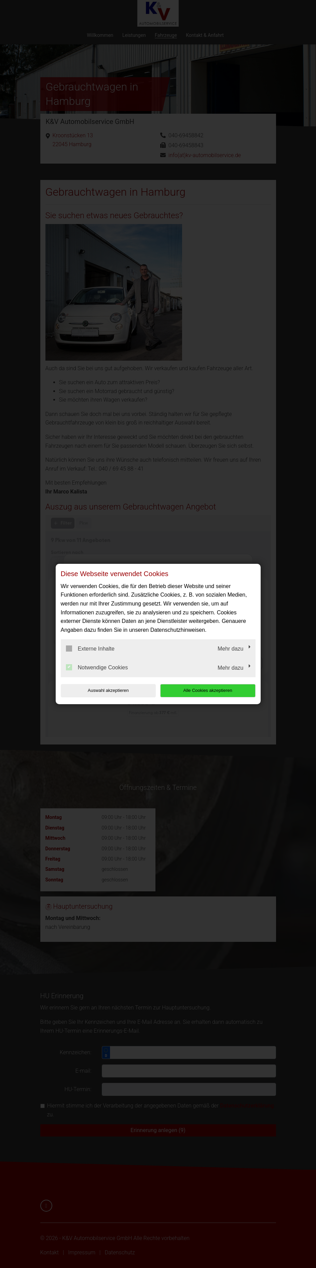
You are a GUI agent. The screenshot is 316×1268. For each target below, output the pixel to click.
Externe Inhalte (90, 648)
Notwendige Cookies (97, 667)
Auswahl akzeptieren (104, 690)
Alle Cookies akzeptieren (211, 690)
